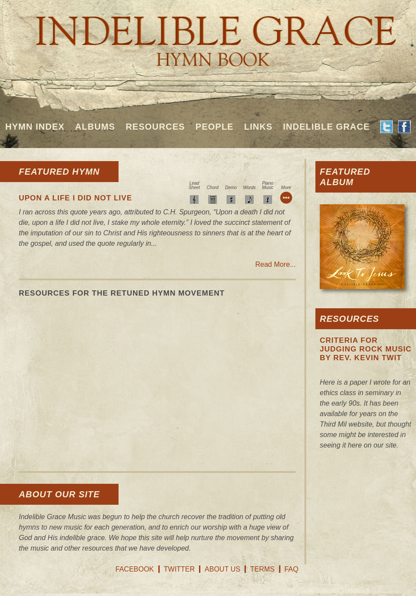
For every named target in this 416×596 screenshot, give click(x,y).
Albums (95, 126)
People (215, 126)
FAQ (291, 569)
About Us (223, 569)
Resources (155, 126)
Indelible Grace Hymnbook (208, 35)
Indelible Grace (326, 126)
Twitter (179, 569)
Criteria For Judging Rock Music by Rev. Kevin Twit (366, 349)
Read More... (275, 264)
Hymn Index (35, 126)
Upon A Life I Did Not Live (75, 198)
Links (258, 126)
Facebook (134, 569)
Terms (262, 569)
